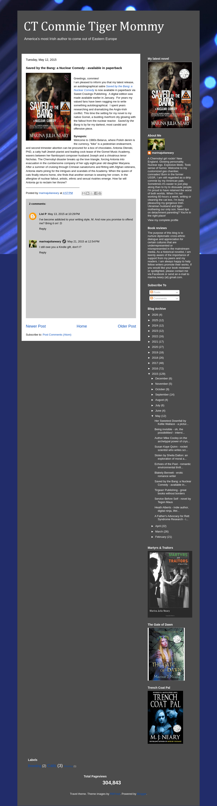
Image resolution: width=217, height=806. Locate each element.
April (158, 526)
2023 (155, 330)
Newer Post (36, 326)
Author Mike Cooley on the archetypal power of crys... (172, 439)
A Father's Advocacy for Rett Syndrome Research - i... (171, 517)
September (162, 394)
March (159, 531)
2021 (155, 341)
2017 (155, 363)
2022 (155, 336)
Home (82, 326)
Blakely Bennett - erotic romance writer (168, 474)
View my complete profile (163, 220)
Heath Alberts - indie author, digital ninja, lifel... (171, 509)
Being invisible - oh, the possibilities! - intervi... (169, 431)
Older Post (127, 326)
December (162, 378)
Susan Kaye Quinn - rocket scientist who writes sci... (171, 448)
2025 (155, 320)
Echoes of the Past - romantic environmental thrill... (172, 465)
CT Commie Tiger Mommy (94, 27)
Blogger (141, 793)
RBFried (115, 793)
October (160, 389)
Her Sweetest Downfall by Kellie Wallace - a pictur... (171, 422)
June (158, 410)
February (161, 536)
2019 (155, 352)
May (158, 416)
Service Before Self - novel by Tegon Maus (172, 500)
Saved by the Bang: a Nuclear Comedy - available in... (172, 483)
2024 (155, 325)
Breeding (34, 766)
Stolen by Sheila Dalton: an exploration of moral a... (171, 457)
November (162, 383)
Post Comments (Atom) (57, 334)
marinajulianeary (50, 241)
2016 (155, 368)
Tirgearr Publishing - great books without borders (170, 491)
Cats (51, 765)
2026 (155, 314)
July (158, 405)
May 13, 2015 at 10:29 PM (64, 214)
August (160, 399)
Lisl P (43, 214)
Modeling (68, 766)
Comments (158, 298)
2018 (155, 357)
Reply (42, 228)
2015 (155, 373)
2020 (155, 346)
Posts (155, 292)
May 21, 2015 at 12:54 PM (83, 241)
